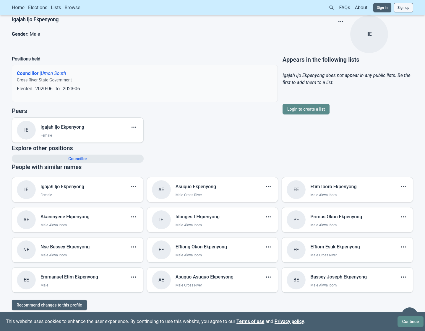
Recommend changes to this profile (49, 305)
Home (18, 7)
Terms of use (250, 321)
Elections (37, 7)
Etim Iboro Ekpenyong (333, 186)
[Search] (331, 7)
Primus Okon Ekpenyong (336, 216)
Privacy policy (289, 321)
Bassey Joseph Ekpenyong (338, 277)
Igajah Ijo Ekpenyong (62, 127)
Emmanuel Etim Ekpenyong (69, 277)
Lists (56, 7)
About (361, 7)
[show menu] (340, 21)
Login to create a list (306, 109)
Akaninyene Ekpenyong (65, 216)
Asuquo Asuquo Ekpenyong (204, 277)
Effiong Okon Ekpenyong (201, 247)
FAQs (344, 7)
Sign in (382, 8)
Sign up (403, 8)
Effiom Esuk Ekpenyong (335, 247)
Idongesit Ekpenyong (198, 216)
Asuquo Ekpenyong (196, 186)
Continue (410, 321)
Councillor (77, 158)
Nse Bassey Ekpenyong (65, 247)
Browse (72, 7)
